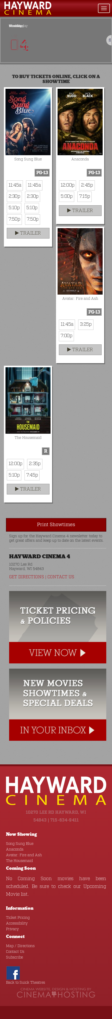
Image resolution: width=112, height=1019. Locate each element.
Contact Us (60, 577)
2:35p (34, 464)
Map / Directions (20, 946)
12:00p (67, 185)
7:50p (14, 219)
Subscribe (14, 957)
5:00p (66, 196)
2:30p (14, 196)
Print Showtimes (56, 525)
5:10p (14, 208)
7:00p (66, 336)
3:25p (85, 324)
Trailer (28, 233)
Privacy (12, 929)
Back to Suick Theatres (25, 982)
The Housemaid (19, 861)
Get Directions (26, 577)
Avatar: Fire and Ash (24, 855)
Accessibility (17, 923)
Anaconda (14, 849)
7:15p (84, 196)
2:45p (87, 185)
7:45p (32, 475)
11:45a (15, 185)
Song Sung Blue (19, 843)
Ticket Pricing (18, 917)
